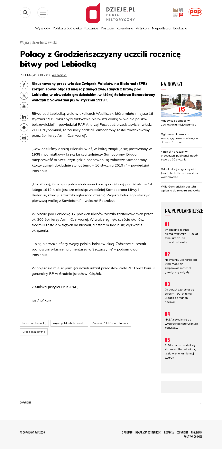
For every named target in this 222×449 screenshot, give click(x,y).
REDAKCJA (169, 432)
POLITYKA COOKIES (193, 436)
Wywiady (42, 28)
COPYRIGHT (182, 432)
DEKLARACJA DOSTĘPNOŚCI (148, 432)
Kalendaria (124, 28)
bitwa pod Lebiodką (34, 323)
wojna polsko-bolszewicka (69, 323)
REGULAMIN (196, 432)
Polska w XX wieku (67, 28)
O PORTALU (127, 432)
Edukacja (180, 28)
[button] (201, 403)
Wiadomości (59, 75)
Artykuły (142, 28)
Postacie (107, 28)
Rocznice (91, 28)
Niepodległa (161, 28)
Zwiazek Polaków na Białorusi (110, 323)
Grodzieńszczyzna (34, 331)
